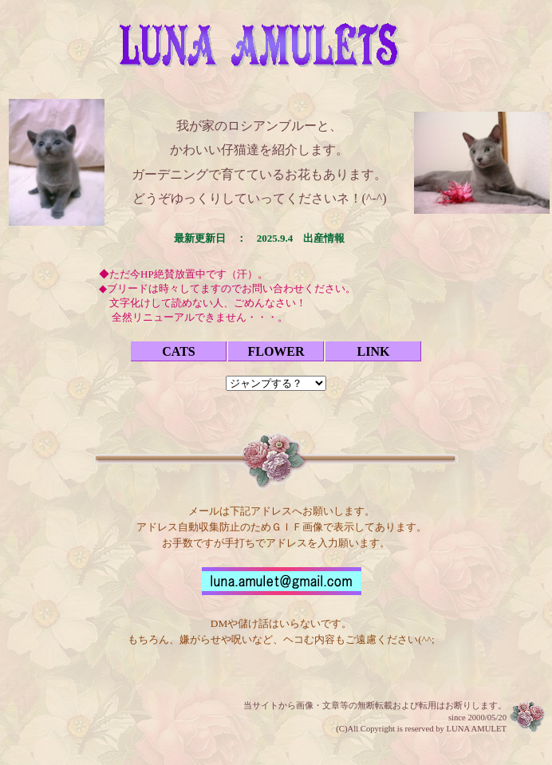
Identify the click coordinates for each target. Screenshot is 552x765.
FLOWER (275, 351)
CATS (178, 351)
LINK (373, 351)
